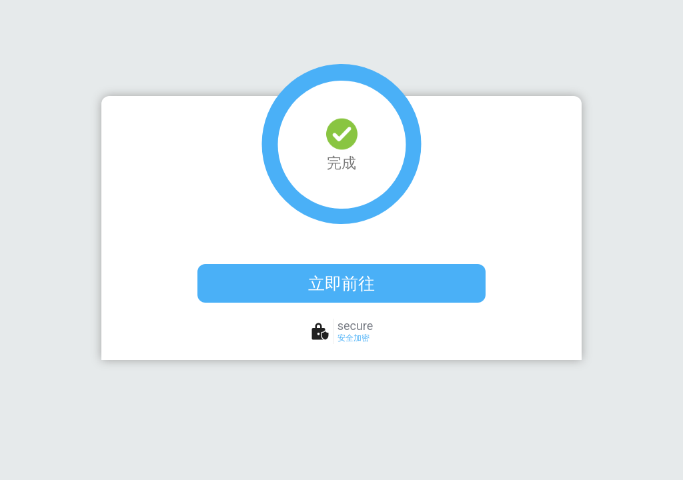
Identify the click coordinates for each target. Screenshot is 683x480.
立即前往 (341, 283)
